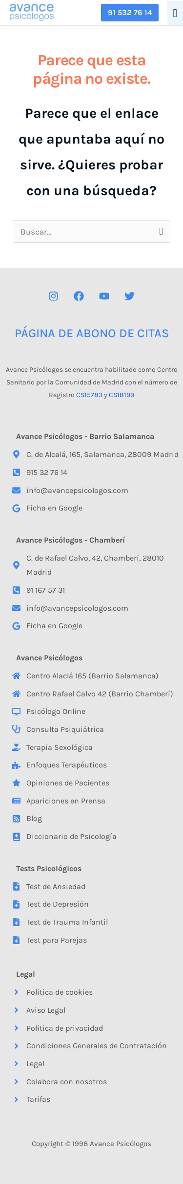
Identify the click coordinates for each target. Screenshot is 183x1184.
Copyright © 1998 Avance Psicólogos (91, 1143)
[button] (130, 12)
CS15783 (89, 395)
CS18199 (121, 395)
